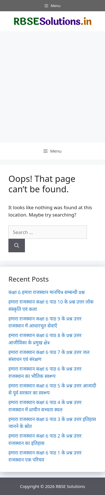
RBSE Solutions (70, 486)
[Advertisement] (52, 87)
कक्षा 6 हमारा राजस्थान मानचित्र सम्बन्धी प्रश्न (46, 292)
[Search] (16, 245)
